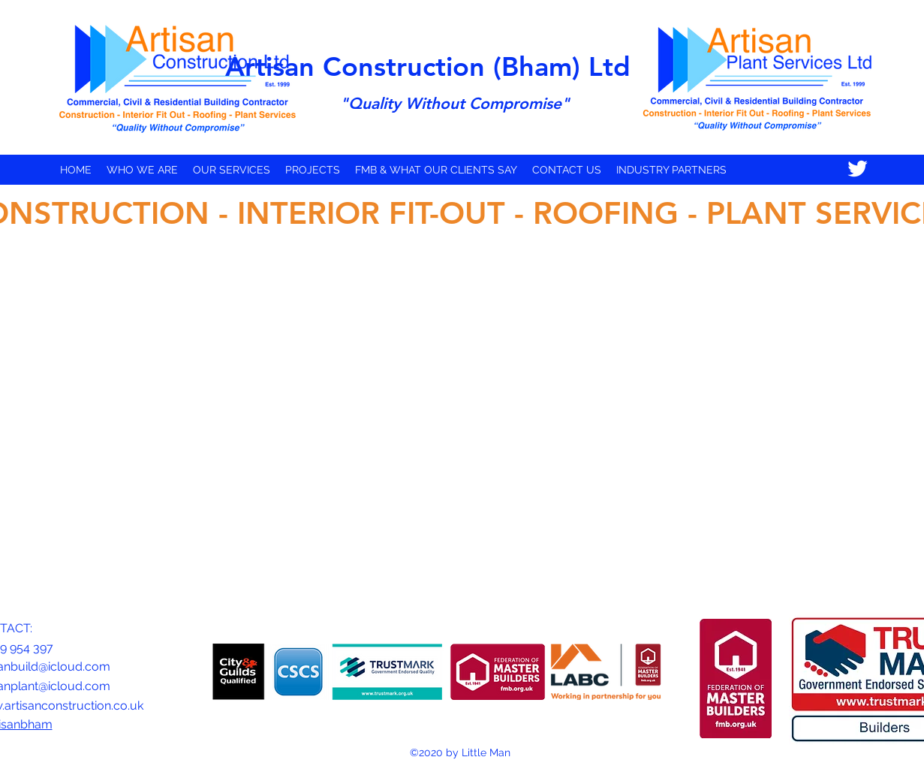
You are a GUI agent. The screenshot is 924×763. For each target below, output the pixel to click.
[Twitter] (857, 168)
